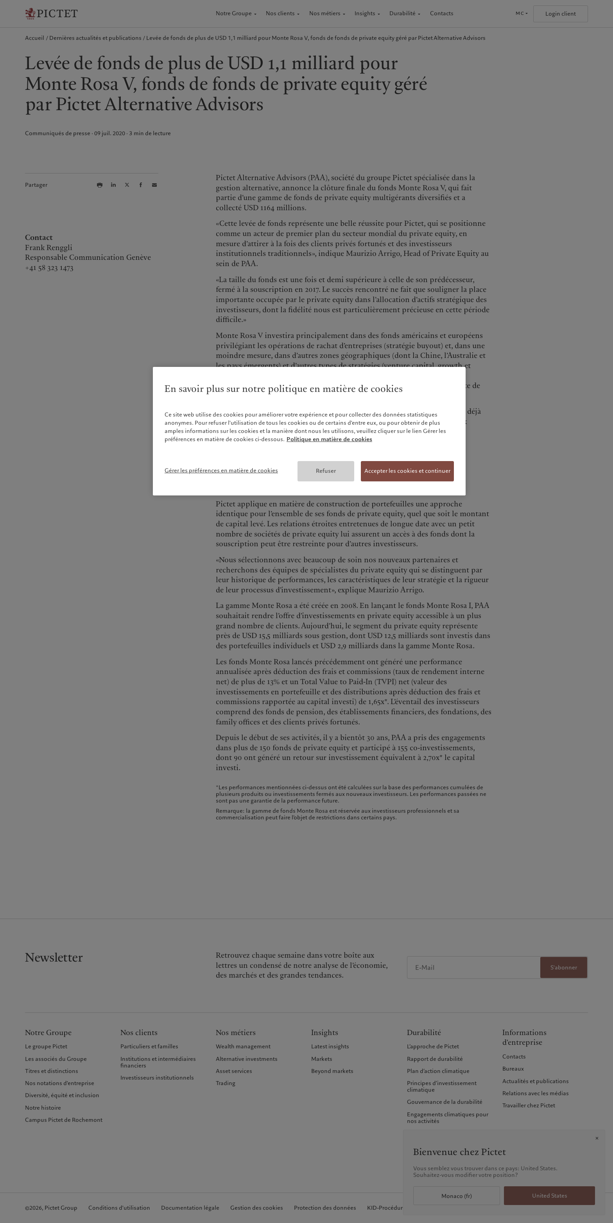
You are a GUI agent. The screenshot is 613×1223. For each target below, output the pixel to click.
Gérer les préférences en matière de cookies (221, 470)
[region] (309, 431)
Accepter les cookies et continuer (407, 471)
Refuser (326, 471)
